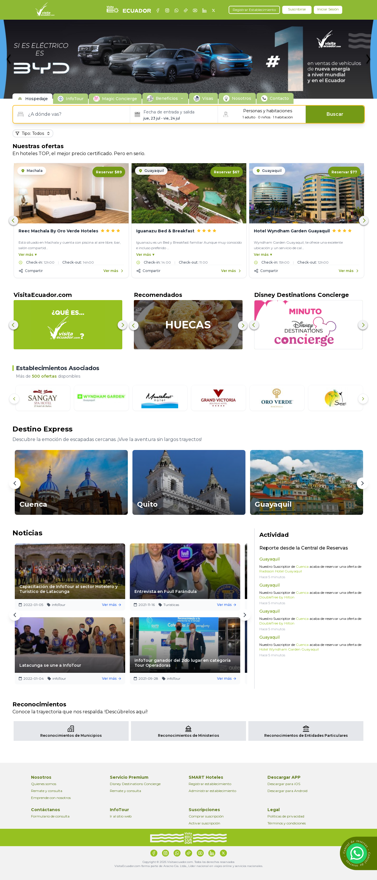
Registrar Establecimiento (254, 10)
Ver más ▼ (28, 254)
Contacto (279, 98)
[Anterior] (14, 399)
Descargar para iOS (283, 784)
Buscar (335, 114)
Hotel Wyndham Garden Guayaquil (289, 649)
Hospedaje (36, 98)
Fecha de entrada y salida (168, 112)
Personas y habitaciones (267, 110)
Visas (207, 98)
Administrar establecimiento (212, 791)
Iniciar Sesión (328, 9)
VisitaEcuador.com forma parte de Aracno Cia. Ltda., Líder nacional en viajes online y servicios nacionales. (188, 866)
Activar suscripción (204, 823)
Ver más (114, 604)
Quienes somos (43, 784)
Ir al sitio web (121, 816)
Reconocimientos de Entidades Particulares (306, 735)
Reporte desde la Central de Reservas (303, 548)
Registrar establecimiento (210, 784)
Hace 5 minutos (272, 577)
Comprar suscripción (206, 816)
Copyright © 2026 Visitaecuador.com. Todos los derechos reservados (188, 862)
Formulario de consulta (50, 816)
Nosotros (241, 98)
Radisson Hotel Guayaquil (280, 571)
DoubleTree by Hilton (276, 597)
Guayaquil (269, 559)
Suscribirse (297, 9)
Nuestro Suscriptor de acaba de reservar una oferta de (310, 568)
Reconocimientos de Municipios (71, 735)
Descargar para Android (287, 791)
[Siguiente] (363, 399)
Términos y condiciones (286, 823)
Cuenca (302, 566)
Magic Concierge (119, 98)
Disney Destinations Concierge (135, 784)
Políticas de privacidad (285, 816)
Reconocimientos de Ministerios (188, 735)
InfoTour (74, 98)
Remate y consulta (46, 791)
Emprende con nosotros (51, 798)
